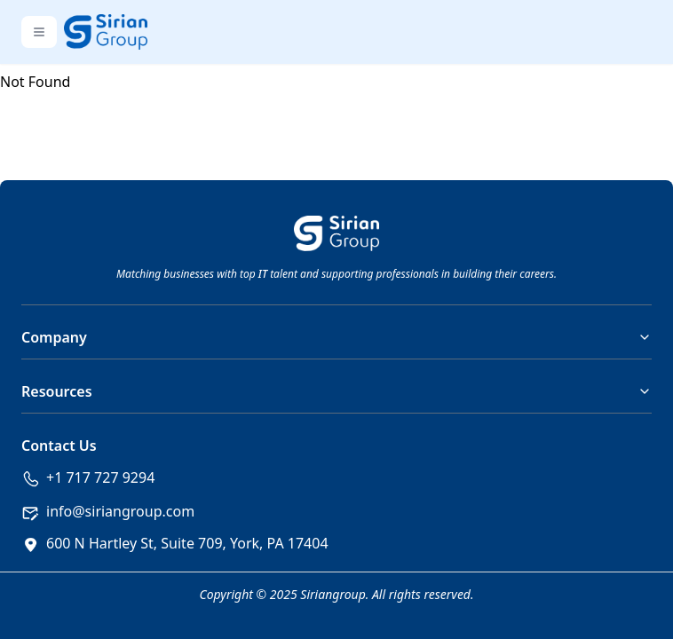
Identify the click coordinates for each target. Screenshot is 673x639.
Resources (336, 391)
